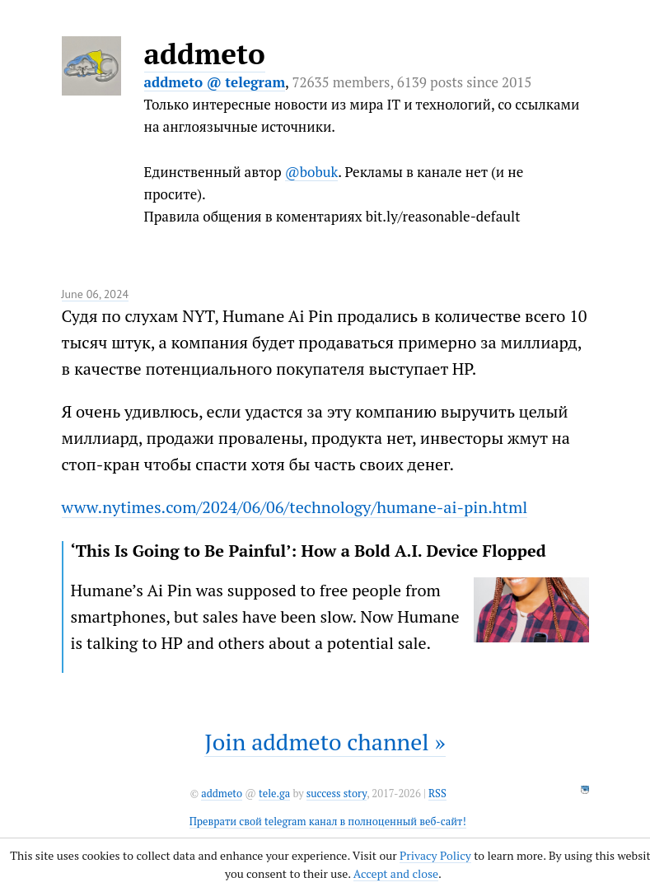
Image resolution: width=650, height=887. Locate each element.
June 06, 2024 (95, 294)
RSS (437, 794)
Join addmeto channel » (324, 741)
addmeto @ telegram (215, 81)
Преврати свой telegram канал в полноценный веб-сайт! (327, 822)
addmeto (204, 53)
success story (336, 794)
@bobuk (312, 171)
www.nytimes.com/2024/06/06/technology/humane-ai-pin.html (295, 507)
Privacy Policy (435, 855)
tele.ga (274, 794)
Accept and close (395, 873)
